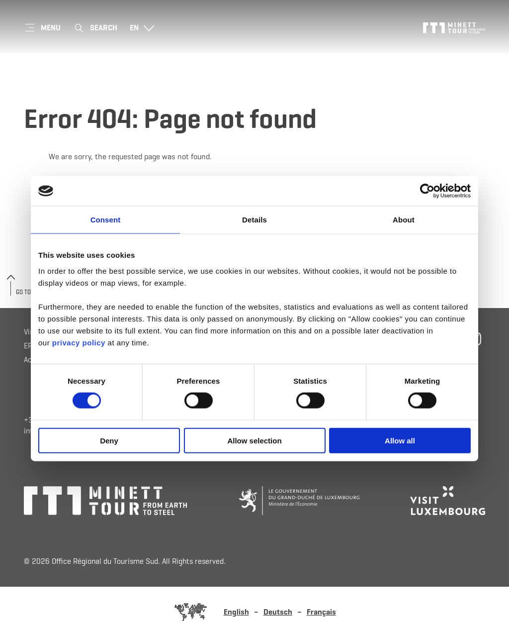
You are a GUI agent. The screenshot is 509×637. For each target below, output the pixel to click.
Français (321, 612)
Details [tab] (254, 219)
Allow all (400, 440)
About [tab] (404, 219)
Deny (109, 440)
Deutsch (277, 612)
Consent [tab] (105, 219)
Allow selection (254, 440)
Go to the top (34, 292)
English (236, 612)
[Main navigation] (42, 28)
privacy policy (78, 342)
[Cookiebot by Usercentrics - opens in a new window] (427, 191)
